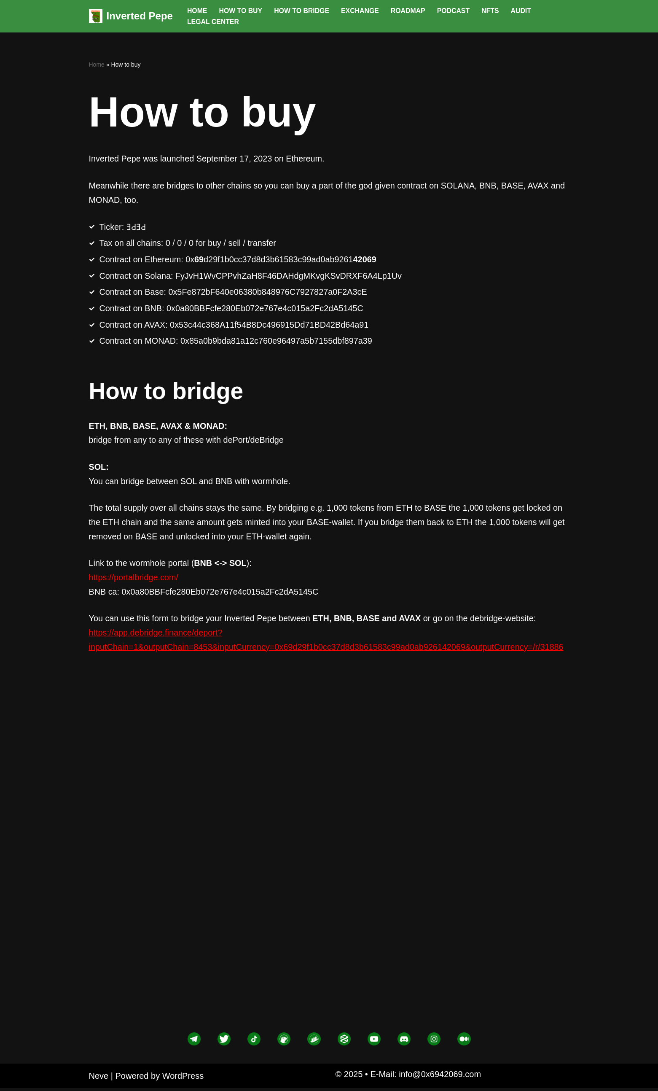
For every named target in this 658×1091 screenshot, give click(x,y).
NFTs (492, 10)
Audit (523, 10)
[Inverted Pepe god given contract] (131, 16)
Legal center (213, 21)
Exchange (361, 10)
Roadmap (409, 10)
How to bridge (302, 10)
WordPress (183, 1078)
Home (197, 10)
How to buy (241, 10)
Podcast (455, 10)
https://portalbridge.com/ (134, 580)
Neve (99, 1078)
